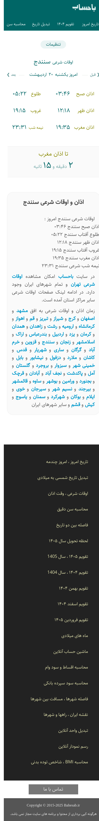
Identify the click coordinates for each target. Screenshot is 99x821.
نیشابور (32, 358)
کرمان (81, 334)
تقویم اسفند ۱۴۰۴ (69, 604)
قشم (71, 404)
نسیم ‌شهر (58, 389)
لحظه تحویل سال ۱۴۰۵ (64, 540)
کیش (86, 404)
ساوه (33, 381)
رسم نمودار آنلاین (69, 746)
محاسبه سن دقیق (68, 509)
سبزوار (57, 365)
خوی (16, 389)
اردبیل (54, 334)
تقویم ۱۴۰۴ (61, 24)
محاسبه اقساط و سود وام (62, 667)
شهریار (36, 350)
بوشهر (48, 381)
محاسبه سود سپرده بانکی (62, 683)
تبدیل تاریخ (37, 24)
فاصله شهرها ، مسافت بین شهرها (55, 699)
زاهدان (32, 326)
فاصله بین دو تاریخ (68, 525)
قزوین (26, 342)
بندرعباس (34, 334)
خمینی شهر (80, 365)
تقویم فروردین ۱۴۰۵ (67, 619)
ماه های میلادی (71, 635)
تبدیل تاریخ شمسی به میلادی (59, 477)
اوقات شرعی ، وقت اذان (64, 493)
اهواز (16, 318)
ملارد (68, 358)
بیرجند (81, 389)
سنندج (44, 342)
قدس (18, 350)
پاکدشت (71, 373)
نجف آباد (49, 373)
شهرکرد (54, 397)
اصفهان (84, 318)
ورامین (64, 381)
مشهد (18, 311)
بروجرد (38, 365)
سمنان (35, 397)
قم (28, 318)
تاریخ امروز (86, 24)
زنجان (61, 342)
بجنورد (81, 381)
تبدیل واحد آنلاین (69, 730)
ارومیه (64, 326)
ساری (55, 350)
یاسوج (17, 397)
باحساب (80, 8)
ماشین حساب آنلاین (67, 651)
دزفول (51, 358)
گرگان (72, 350)
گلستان (19, 365)
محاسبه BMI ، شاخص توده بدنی (55, 762)
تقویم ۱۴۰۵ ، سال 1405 (63, 556)
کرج (68, 318)
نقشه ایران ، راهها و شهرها (62, 714)
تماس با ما (49, 789)
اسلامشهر (81, 342)
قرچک (14, 373)
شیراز (54, 318)
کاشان (85, 358)
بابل (15, 358)
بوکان (72, 397)
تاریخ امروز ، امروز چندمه (63, 461)
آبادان (30, 373)
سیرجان (34, 389)
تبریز (40, 318)
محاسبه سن (12, 24)
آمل (87, 373)
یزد (68, 334)
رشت (48, 326)
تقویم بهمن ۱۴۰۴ (69, 588)
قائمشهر (16, 381)
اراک (16, 334)
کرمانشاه (83, 326)
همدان (14, 326)
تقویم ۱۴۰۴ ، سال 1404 (63, 572)
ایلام (86, 397)
